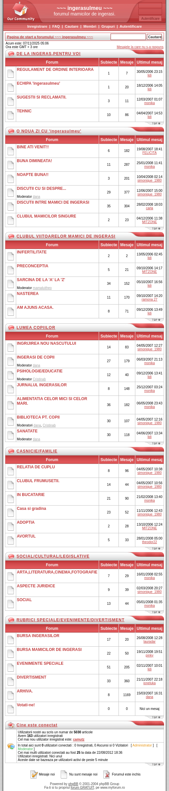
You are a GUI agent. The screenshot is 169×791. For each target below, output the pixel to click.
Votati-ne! (26, 705)
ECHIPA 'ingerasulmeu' (38, 83)
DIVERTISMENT (31, 677)
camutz (78, 739)
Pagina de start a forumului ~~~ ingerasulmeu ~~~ (50, 37)
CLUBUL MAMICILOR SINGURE (46, 216)
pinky (149, 655)
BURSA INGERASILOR (38, 635)
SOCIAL (24, 600)
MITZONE (149, 222)
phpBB (73, 784)
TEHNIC (24, 111)
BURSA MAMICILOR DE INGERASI (49, 649)
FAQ (56, 26)
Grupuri (108, 26)
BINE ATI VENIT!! (33, 147)
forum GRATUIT (82, 787)
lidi (150, 75)
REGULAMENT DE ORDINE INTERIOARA (55, 69)
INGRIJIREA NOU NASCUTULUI (46, 343)
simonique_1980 (149, 180)
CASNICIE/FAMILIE (37, 451)
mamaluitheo (42, 288)
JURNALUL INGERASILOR (42, 385)
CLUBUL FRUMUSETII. (38, 481)
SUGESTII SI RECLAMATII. (41, 97)
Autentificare (130, 26)
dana (36, 196)
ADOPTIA (26, 522)
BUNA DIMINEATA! (34, 161)
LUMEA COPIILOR (36, 327)
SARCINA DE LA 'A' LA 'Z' (41, 280)
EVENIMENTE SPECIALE (40, 663)
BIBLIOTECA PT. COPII (38, 417)
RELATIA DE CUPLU (36, 467)
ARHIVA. (25, 691)
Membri (90, 26)
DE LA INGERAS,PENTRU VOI (49, 53)
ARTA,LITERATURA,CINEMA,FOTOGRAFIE (57, 572)
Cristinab (39, 379)
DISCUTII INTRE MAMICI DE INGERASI (53, 202)
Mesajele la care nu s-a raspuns (140, 47)
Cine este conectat (37, 725)
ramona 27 (149, 299)
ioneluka (149, 683)
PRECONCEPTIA (32, 266)
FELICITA (149, 153)
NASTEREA (28, 293)
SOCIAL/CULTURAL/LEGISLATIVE (53, 556)
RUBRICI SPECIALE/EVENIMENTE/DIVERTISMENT (70, 620)
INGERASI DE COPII (35, 357)
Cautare (71, 26)
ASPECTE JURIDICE (36, 586)
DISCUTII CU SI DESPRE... (41, 188)
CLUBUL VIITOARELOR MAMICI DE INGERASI (66, 236)
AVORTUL (26, 536)
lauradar (150, 641)
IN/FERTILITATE (32, 252)
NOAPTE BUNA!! (33, 174)
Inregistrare (37, 26)
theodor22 (149, 542)
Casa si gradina (31, 508)
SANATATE (27, 431)
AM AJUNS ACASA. (35, 307)
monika (149, 103)
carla (149, 208)
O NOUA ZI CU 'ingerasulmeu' (49, 131)
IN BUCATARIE (31, 494)
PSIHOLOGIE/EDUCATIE (39, 371)
